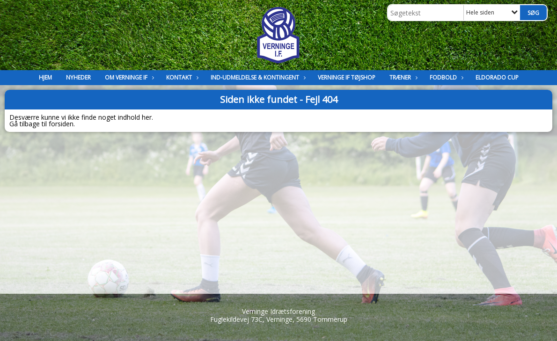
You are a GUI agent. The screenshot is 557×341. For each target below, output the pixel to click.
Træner (402, 77)
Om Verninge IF (128, 77)
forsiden (61, 123)
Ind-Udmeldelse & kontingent (257, 77)
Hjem (45, 77)
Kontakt (181, 77)
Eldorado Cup (497, 77)
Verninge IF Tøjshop (346, 77)
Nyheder (78, 77)
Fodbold (446, 77)
